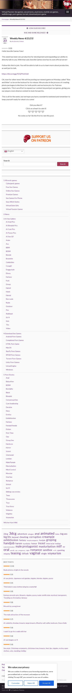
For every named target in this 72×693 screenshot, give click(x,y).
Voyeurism (10, 517)
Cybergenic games (13, 183)
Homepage (5, 19)
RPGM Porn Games (13, 355)
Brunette (9, 259)
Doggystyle (10, 270)
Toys (8, 503)
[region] (31, 675)
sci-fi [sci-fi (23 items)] (54, 550)
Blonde (8, 255)
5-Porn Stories (9, 375)
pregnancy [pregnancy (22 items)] (22, 550)
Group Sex (10, 440)
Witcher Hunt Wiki (10, 522)
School (8, 484)
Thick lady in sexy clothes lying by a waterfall (20, 587)
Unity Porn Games (12, 362)
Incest (8, 451)
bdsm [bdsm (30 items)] (57, 534)
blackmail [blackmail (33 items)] (15, 537)
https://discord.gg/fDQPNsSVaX (15, 74)
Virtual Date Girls (12, 205)
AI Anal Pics (10, 222)
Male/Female (10, 462)
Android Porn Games (13, 337)
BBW (8, 248)
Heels (8, 292)
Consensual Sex (12, 400)
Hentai (8, 295)
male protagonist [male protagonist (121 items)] (27, 546)
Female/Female (11, 426)
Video (8, 328)
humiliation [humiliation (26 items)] (26, 544)
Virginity (9, 514)
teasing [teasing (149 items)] (16, 553)
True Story (10, 506)
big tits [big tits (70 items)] (7, 537)
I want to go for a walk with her (15, 631)
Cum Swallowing (12, 404)
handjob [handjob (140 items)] (9, 543)
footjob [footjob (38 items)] (42, 540)
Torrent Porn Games (13, 359)
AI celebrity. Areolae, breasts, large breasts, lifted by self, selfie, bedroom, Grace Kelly (35, 623)
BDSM (8, 251)
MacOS (8, 348)
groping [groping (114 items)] (51, 540)
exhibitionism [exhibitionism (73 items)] (11, 540)
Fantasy (9, 277)
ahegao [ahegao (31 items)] (31, 534)
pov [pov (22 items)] (16, 550)
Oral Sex (9, 477)
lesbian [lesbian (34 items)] (58, 544)
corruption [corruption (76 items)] (35, 537)
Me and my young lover (12, 606)
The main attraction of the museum (17, 615)
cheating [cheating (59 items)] (23, 537)
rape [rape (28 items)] (27, 550)
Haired (8, 288)
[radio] (29, 112)
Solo (7, 321)
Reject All (31, 683)
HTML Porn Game (12, 344)
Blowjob (9, 396)
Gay (7, 437)
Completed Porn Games (15, 340)
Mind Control (11, 470)
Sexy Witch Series (12, 202)
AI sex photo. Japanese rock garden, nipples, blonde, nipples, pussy (28, 578)
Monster (9, 473)
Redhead (9, 314)
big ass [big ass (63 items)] (63, 534)
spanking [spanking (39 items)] (61, 550)
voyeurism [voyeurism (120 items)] (54, 553)
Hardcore (9, 444)
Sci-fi (8, 317)
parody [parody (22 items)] (12, 550)
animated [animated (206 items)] (47, 533)
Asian (8, 240)
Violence (9, 510)
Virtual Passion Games (14, 209)
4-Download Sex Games (12, 333)
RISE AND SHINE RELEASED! (35, 33)
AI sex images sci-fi (11, 640)
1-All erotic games (10, 180)
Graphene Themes (18, 690)
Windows (9, 370)
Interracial (10, 455)
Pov (7, 310)
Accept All (46, 683)
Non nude (9, 299)
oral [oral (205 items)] (6, 549)
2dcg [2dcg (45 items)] (6, 534)
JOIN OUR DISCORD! (37, 28)
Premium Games (12, 194)
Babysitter (10, 381)
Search (7, 160)
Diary (8, 411)
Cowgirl (9, 266)
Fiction (8, 429)
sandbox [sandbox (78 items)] (47, 550)
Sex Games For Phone (14, 198)
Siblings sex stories (13, 492)
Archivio (14, 41)
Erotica (8, 415)
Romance (9, 481)
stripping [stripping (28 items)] (7, 554)
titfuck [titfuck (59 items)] (25, 553)
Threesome (10, 499)
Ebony (8, 273)
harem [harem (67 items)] (18, 543)
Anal (7, 378)
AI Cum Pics (10, 229)
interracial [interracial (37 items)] (50, 543)
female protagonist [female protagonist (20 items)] (32, 540)
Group (8, 284)
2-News (21, 41)
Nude (8, 303)
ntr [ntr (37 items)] (64, 547)
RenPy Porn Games (13, 351)
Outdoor (9, 306)
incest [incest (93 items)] (41, 543)
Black (8, 392)
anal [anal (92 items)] (37, 533)
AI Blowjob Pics (11, 225)
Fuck (7, 281)
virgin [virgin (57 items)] (44, 553)
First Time (9, 433)
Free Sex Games (12, 187)
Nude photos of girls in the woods (16, 570)
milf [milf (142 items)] (59, 546)
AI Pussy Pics (11, 233)
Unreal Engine (11, 366)
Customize (15, 683)
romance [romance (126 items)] (36, 549)
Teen (8, 495)
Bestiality (9, 389)
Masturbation (11, 466)
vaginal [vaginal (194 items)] (35, 553)
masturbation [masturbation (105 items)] (47, 546)
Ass (7, 244)
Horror (8, 448)
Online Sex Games (13, 191)
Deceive (9, 407)
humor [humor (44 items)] (34, 543)
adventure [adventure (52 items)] (22, 534)
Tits (7, 325)
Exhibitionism (11, 418)
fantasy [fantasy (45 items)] (22, 540)
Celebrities (10, 262)
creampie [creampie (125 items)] (48, 536)
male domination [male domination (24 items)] (9, 547)
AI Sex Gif (9, 237)
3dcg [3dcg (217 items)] (13, 533)
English (9, 151)
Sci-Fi (8, 488)
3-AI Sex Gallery (10, 219)
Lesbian (9, 459)
